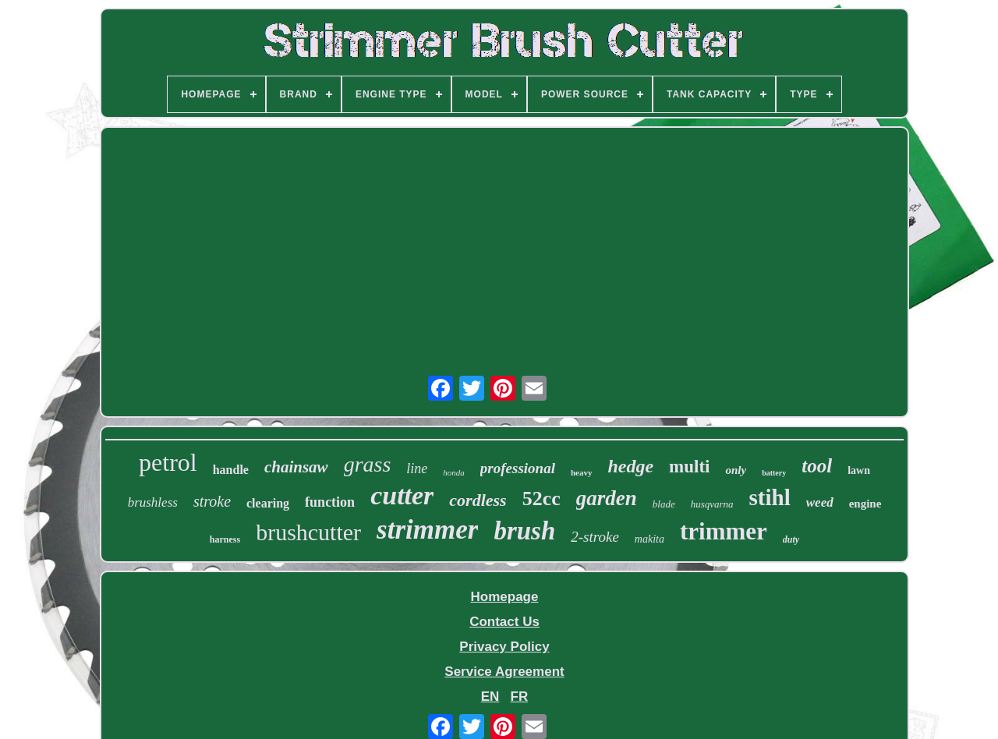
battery (774, 473)
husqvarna (712, 504)
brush (524, 531)
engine (865, 503)
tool (817, 465)
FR (520, 696)
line (416, 468)
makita (649, 539)
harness (225, 539)
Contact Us (504, 621)
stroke (212, 501)
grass (367, 464)
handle (231, 469)
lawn (859, 470)
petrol (168, 462)
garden (606, 498)
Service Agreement (504, 671)
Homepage (505, 596)
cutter (402, 495)
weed (819, 502)
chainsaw (296, 467)
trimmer (723, 531)
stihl (770, 497)
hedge (630, 466)
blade (664, 504)
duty (791, 539)
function (330, 502)
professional (517, 468)
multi (689, 466)
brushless (153, 502)
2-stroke (595, 537)
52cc (541, 498)
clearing (267, 503)
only (735, 470)
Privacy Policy (504, 646)
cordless (477, 500)
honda (454, 472)
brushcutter (308, 532)
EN (490, 696)
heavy (582, 472)
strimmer (427, 529)
